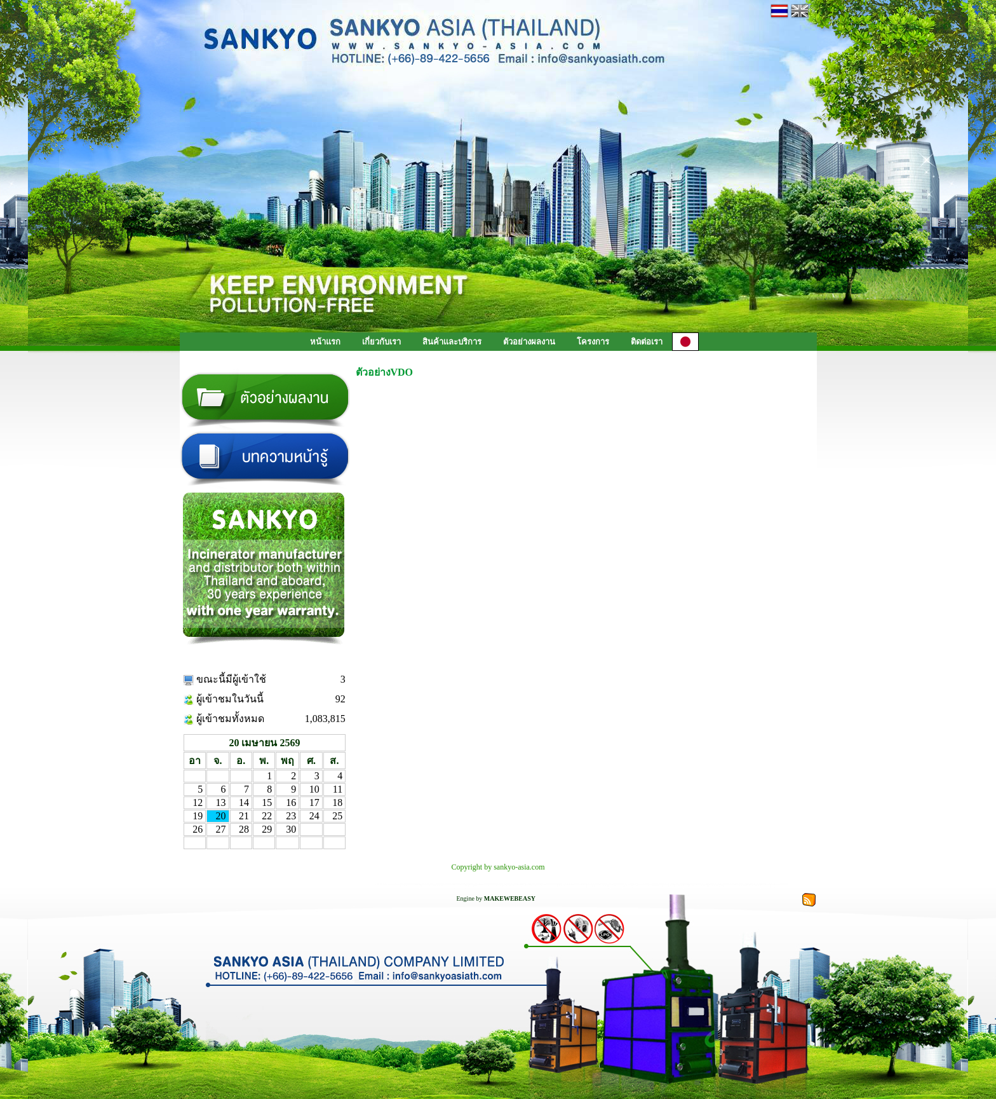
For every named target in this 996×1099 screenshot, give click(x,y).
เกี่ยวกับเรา (381, 341)
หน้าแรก (325, 341)
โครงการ (593, 341)
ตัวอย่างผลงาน (529, 341)
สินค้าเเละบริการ (451, 341)
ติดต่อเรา (647, 341)
